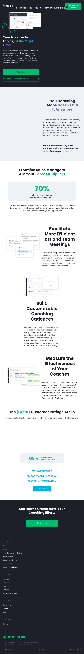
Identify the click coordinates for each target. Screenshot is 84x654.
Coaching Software (10, 560)
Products (19, 7)
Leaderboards (8, 556)
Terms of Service (75, 649)
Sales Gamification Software (13, 553)
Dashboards (7, 546)
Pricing (5, 609)
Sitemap (6, 590)
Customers (7, 605)
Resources (29, 7)
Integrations (7, 564)
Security (41, 649)
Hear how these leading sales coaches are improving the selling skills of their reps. (60, 148)
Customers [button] (53, 7)
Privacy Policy (8, 649)
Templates (6, 579)
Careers (6, 624)
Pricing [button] (62, 7)
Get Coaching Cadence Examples (21, 79)
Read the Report (42, 489)
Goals (5, 549)
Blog (4, 586)
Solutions (40, 7)
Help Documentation (10, 593)
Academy (6, 583)
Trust (4, 612)
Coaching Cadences (10, 567)
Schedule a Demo (73, 6)
